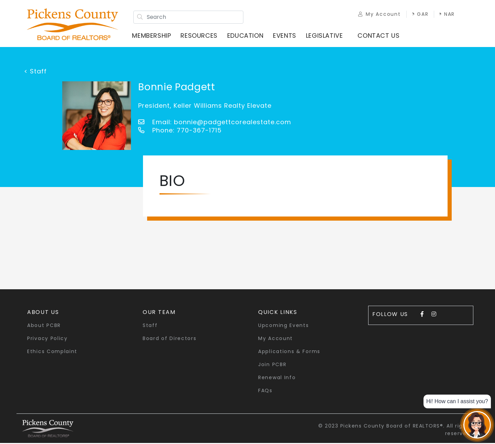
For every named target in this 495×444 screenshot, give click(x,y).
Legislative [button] (325, 36)
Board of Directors (170, 339)
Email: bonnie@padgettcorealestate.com (214, 123)
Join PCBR (272, 365)
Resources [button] (200, 36)
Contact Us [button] (380, 36)
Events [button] (286, 36)
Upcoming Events (283, 326)
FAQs (265, 391)
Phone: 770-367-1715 (180, 131)
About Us (43, 313)
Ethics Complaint (52, 352)
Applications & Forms (289, 352)
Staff (150, 326)
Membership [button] (152, 36)
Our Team (159, 313)
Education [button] (246, 36)
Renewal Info (277, 378)
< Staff (35, 72)
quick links (277, 313)
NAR (444, 14)
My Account (377, 14)
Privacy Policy (47, 339)
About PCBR (44, 326)
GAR (417, 14)
